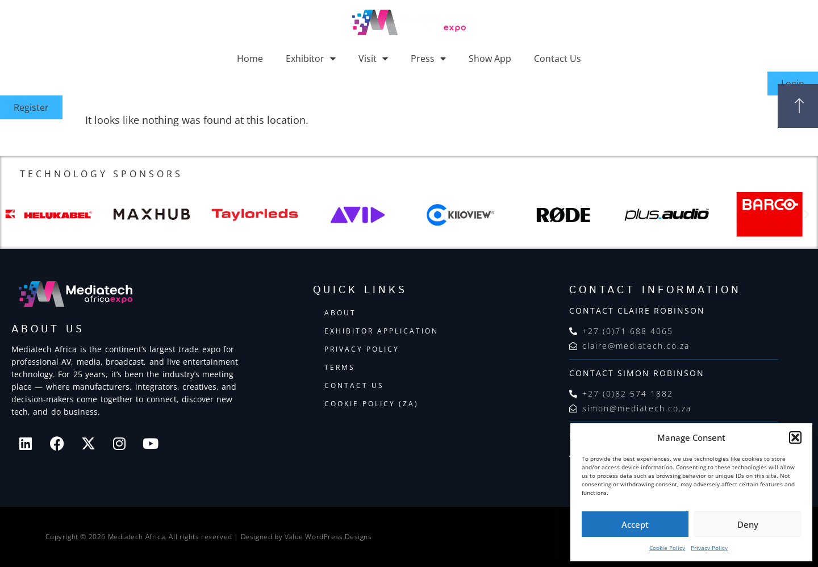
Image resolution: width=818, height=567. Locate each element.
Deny (747, 524)
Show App (490, 58)
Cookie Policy (667, 548)
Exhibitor (311, 58)
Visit (373, 58)
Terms (339, 367)
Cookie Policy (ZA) (371, 403)
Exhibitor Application (381, 331)
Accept (635, 524)
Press (428, 58)
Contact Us (557, 58)
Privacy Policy (709, 548)
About (340, 313)
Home (250, 58)
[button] (795, 437)
